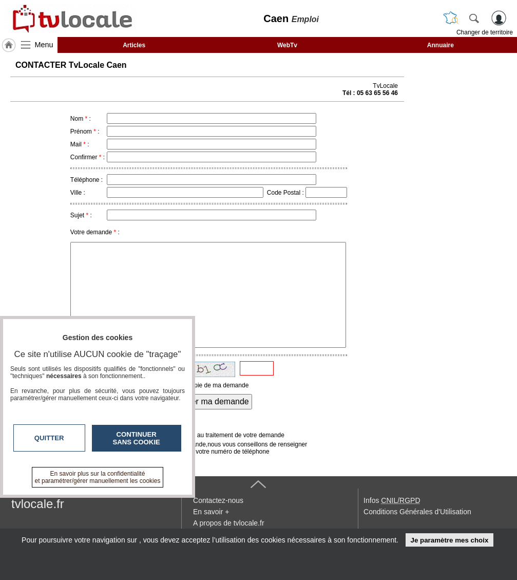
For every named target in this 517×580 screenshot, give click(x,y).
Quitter (49, 438)
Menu (44, 45)
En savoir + (211, 512)
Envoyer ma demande (208, 401)
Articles (134, 45)
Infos (391, 500)
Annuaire (440, 45)
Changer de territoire (484, 32)
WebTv (287, 45)
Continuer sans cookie (136, 438)
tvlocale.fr (37, 504)
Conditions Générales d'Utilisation (417, 512)
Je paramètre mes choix (449, 540)
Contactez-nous (218, 500)
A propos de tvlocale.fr (228, 523)
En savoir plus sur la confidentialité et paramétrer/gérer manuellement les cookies (98, 477)
